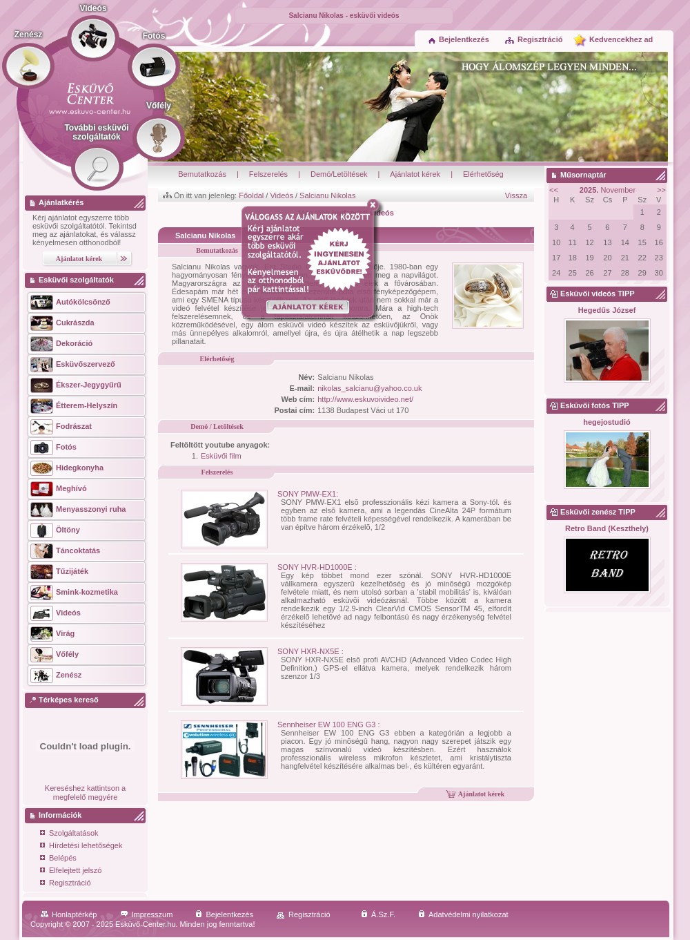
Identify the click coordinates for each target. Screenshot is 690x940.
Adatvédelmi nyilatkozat (463, 914)
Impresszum (146, 914)
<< (553, 190)
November (607, 190)
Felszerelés (268, 174)
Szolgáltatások (69, 834)
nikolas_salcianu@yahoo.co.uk (369, 388)
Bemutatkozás (202, 174)
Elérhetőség (483, 174)
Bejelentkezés (458, 39)
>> (661, 190)
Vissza (516, 195)
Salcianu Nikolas (327, 195)
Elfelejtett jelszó (70, 871)
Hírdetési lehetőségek (81, 846)
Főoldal (251, 195)
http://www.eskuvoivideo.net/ (365, 399)
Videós (281, 195)
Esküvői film (221, 456)
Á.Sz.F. (378, 914)
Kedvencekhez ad (621, 39)
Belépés (58, 859)
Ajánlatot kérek (415, 174)
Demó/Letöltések (339, 174)
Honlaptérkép (69, 914)
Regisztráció (533, 39)
